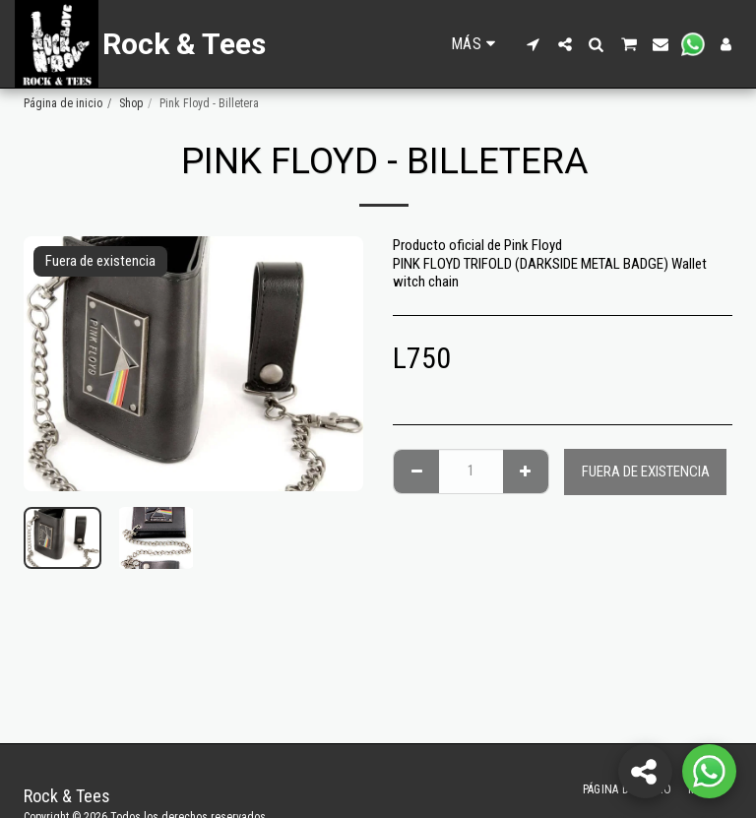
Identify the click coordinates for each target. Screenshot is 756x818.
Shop (131, 103)
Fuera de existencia (646, 471)
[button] (533, 44)
